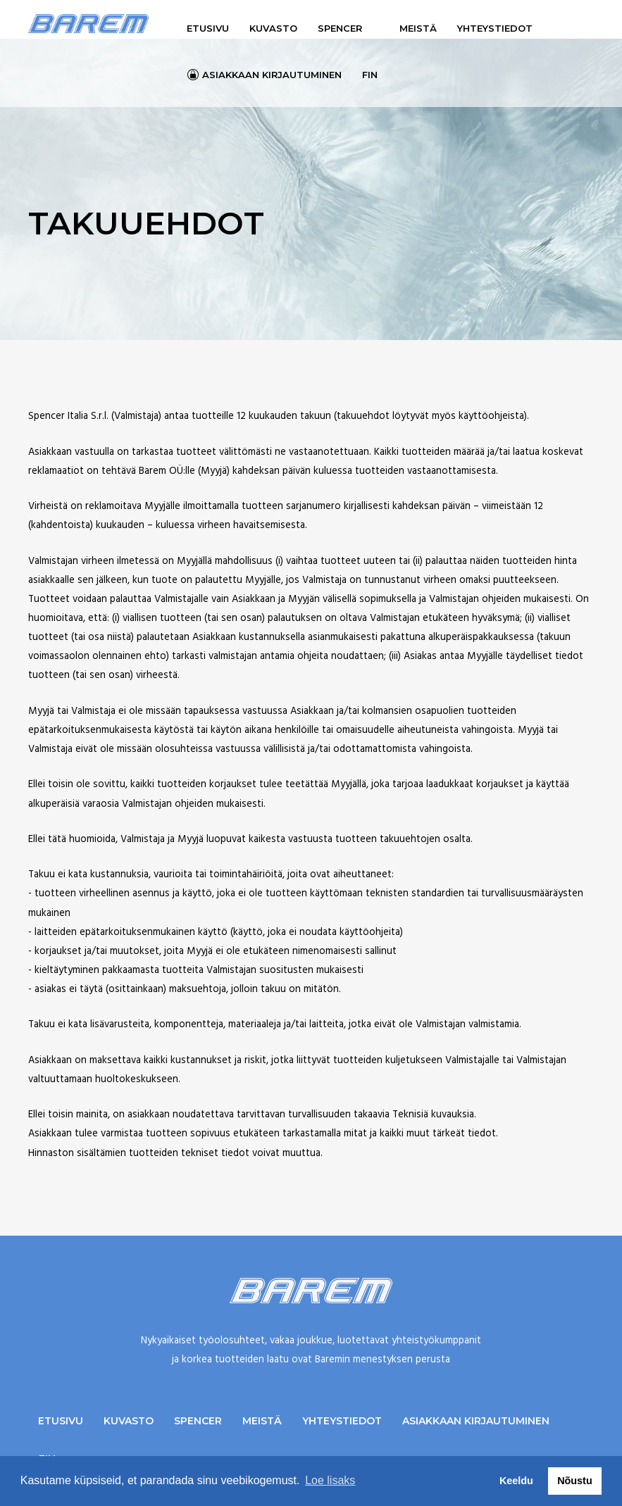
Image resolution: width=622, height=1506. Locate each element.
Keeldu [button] (516, 1480)
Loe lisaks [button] (330, 1480)
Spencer (340, 28)
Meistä (418, 28)
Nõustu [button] (574, 1480)
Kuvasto (273, 28)
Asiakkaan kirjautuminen (272, 74)
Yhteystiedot (495, 28)
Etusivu (208, 28)
